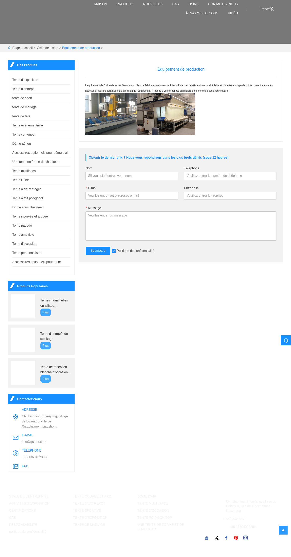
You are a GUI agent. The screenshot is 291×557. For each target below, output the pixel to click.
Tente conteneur (24, 134)
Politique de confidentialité (135, 251)
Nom (88, 168)
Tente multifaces (24, 171)
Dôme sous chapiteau (28, 207)
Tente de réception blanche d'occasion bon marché (54, 370)
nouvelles (155, 4)
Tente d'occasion (24, 243)
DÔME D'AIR (146, 496)
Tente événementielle (27, 125)
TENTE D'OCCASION (153, 510)
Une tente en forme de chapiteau (35, 161)
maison (102, 4)
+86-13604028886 (35, 457)
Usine (195, 4)
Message (93, 208)
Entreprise (191, 188)
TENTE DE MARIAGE (89, 524)
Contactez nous (225, 4)
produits (127, 4)
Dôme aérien (21, 143)
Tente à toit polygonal (27, 198)
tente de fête (21, 116)
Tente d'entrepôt (23, 89)
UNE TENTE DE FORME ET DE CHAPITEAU (160, 527)
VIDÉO (235, 13)
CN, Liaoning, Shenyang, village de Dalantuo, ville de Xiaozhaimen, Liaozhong (45, 421)
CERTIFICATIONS (22, 510)
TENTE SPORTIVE (87, 510)
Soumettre (98, 250)
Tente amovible (23, 234)
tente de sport (22, 98)
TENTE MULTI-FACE (152, 503)
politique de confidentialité (27, 531)
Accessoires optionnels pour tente (36, 262)
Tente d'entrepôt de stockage (54, 336)
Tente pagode (22, 225)
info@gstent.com (34, 441)
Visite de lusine (47, 48)
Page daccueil (22, 48)
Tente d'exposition (25, 80)
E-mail (91, 188)
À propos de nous (204, 13)
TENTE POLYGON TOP (154, 517)
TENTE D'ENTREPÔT (89, 503)
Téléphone (191, 168)
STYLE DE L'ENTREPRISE (29, 496)
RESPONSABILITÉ (23, 524)
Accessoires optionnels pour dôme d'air (40, 152)
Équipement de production (81, 48)
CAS (12, 517)
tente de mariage (24, 107)
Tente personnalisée (26, 253)
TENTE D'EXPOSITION (90, 517)
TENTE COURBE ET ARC (92, 496)
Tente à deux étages (26, 189)
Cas (177, 4)
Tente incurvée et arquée (30, 216)
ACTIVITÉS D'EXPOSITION (29, 503)
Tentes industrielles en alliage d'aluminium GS (54, 303)
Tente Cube (20, 180)
